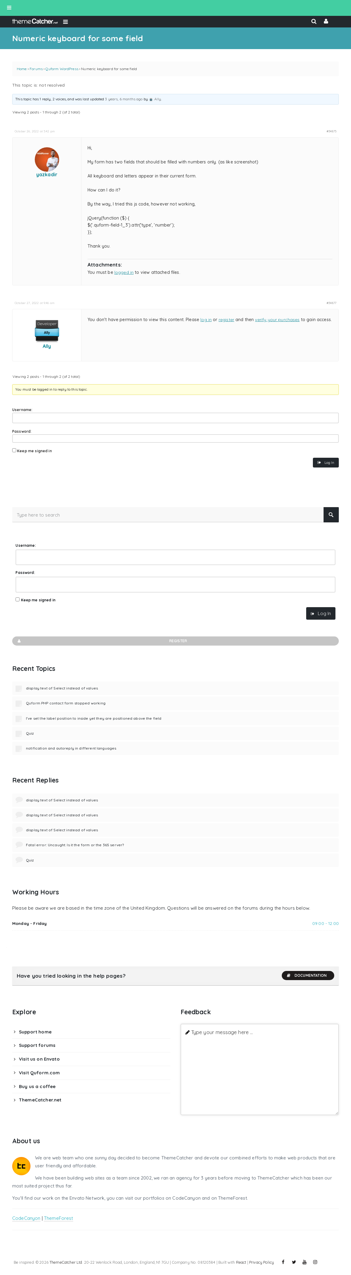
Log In (329, 462)
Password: (21, 431)
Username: (22, 409)
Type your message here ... (222, 1032)
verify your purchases (277, 319)
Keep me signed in (34, 451)
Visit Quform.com (39, 1073)
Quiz (30, 733)
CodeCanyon (26, 1218)
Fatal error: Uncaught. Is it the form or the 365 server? (75, 845)
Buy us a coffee (37, 1086)
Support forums (37, 1045)
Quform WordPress (61, 68)
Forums (36, 68)
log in (206, 319)
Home (22, 68)
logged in (124, 272)
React (241, 1262)
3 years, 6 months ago (123, 99)
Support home (35, 1032)
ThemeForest (58, 1218)
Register (102, 641)
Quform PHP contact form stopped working (66, 703)
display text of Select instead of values (62, 688)
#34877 (331, 303)
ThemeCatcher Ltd (65, 1262)
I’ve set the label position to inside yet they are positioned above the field (94, 718)
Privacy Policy (261, 1262)
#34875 (331, 131)
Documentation (306, 975)
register (226, 319)
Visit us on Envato (39, 1059)
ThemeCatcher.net (40, 1100)
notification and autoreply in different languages (71, 748)
